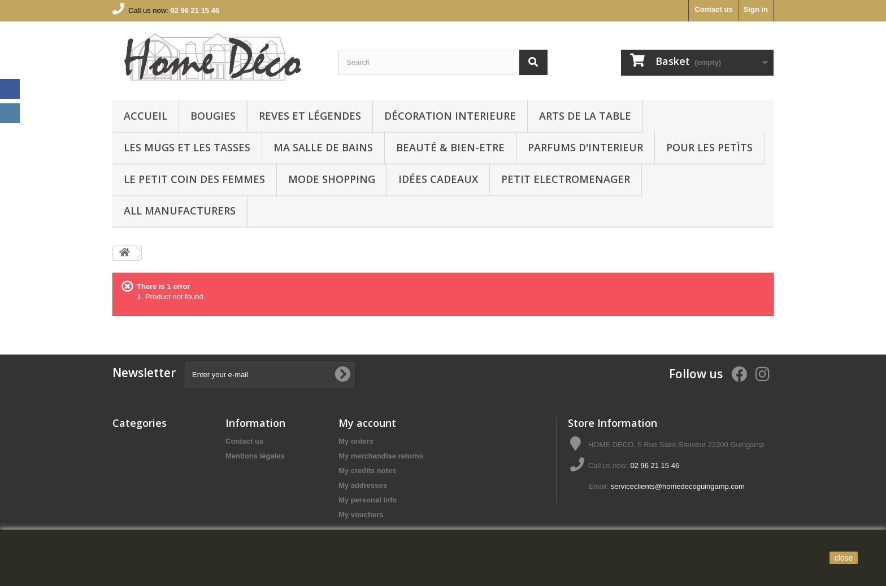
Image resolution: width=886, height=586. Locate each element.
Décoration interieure (450, 116)
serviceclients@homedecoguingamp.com (678, 486)
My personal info (367, 500)
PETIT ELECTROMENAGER (565, 179)
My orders (355, 441)
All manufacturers (180, 210)
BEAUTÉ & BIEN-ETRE (450, 147)
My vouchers (360, 514)
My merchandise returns (380, 456)
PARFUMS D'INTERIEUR (585, 147)
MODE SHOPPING (331, 179)
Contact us (713, 9)
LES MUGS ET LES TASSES (187, 147)
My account (367, 423)
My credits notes (367, 470)
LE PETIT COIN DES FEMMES (194, 179)
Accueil (145, 116)
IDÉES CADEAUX (438, 179)
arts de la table (585, 116)
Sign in (756, 9)
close (844, 557)
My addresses (362, 485)
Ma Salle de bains (323, 147)
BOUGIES (213, 116)
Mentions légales (255, 456)
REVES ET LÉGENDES (310, 116)
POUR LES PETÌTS (709, 147)
